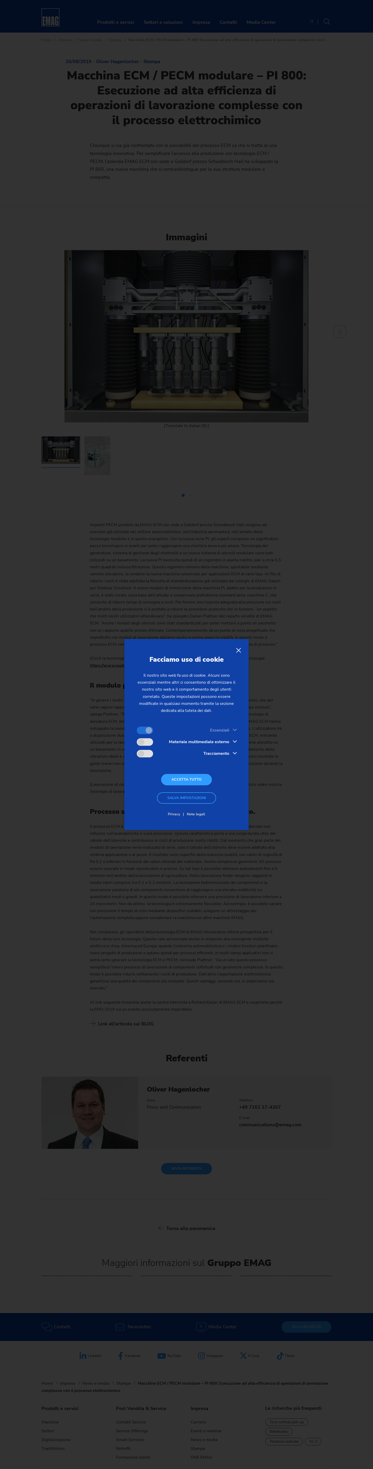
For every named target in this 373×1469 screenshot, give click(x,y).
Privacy (174, 814)
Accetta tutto (186, 779)
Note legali (196, 814)
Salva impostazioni (186, 797)
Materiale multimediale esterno (199, 742)
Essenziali (219, 730)
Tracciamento (216, 753)
